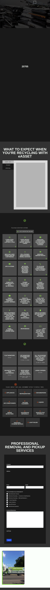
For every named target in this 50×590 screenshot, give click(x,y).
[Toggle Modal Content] (30, 2)
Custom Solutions (12, 502)
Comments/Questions (11, 510)
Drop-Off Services (12, 504)
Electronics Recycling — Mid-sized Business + (18, 498)
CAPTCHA (9, 533)
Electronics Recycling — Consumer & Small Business (19, 495)
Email (29, 485)
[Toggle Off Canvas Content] (34, 2)
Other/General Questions (14, 506)
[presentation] (16, 537)
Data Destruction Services (14, 493)
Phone (8, 484)
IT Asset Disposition (13, 500)
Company (9, 464)
